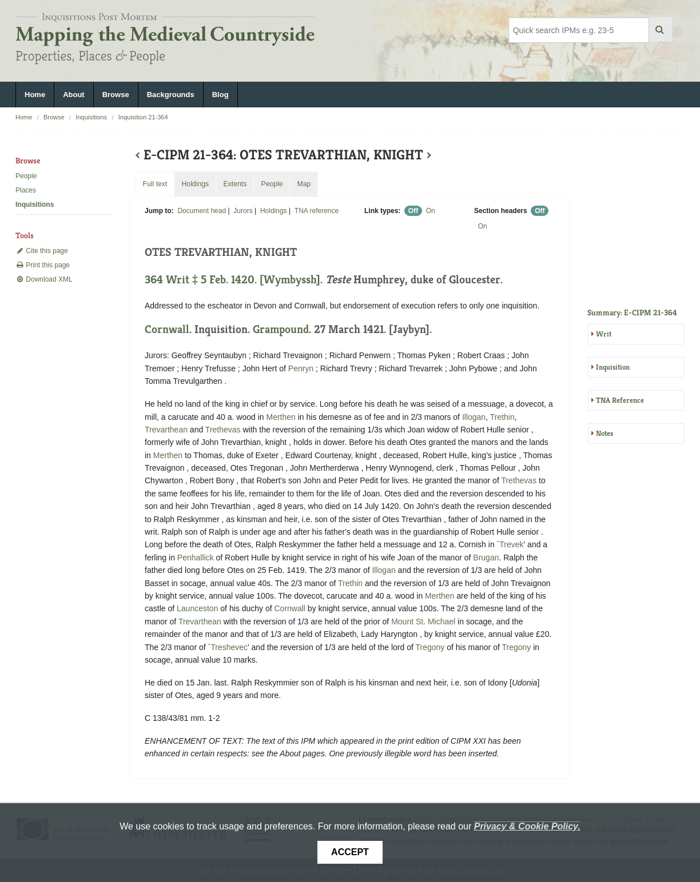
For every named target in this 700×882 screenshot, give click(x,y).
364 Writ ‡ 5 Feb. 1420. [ (204, 279)
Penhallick (195, 557)
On (430, 211)
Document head (201, 211)
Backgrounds (170, 94)
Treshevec (229, 647)
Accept (350, 852)
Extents (234, 184)
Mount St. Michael (423, 621)
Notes (604, 433)
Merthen (280, 417)
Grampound (281, 329)
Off (413, 211)
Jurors (242, 211)
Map (304, 184)
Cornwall (167, 329)
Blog (220, 94)
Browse (115, 94)
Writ (603, 334)
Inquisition (613, 367)
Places (25, 190)
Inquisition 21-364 (143, 117)
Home (35, 94)
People (26, 176)
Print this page (42, 265)
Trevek (511, 544)
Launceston (197, 608)
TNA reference (317, 211)
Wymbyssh (290, 279)
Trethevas (223, 429)
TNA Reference (620, 400)
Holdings (273, 211)
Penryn (300, 368)
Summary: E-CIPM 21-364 (632, 312)
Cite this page (41, 251)
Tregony (430, 647)
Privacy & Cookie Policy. (527, 826)
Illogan (474, 417)
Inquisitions (91, 117)
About (74, 94)
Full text (154, 184)
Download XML (44, 279)
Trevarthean (166, 429)
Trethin (502, 417)
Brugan (486, 557)
